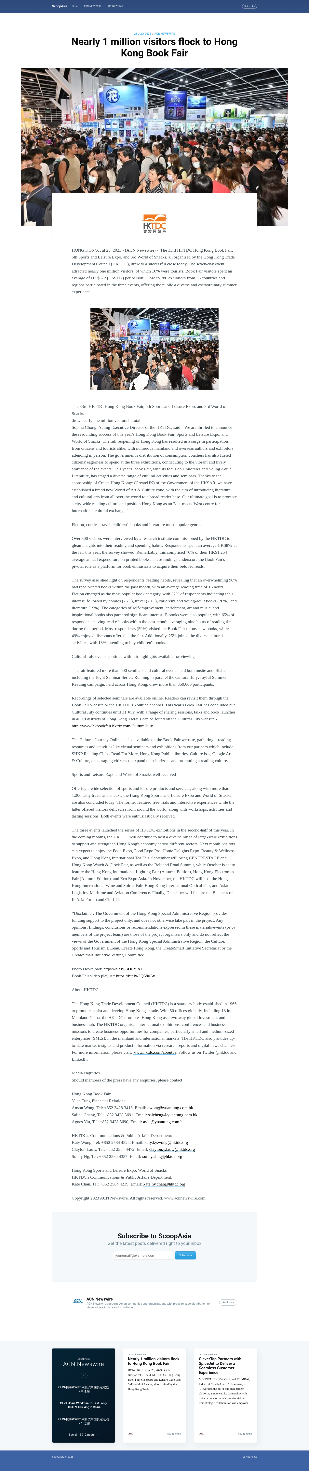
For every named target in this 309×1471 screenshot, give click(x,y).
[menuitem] (75, 6)
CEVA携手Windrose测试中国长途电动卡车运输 (83, 1421)
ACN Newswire (93, 6)
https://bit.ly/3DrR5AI (122, 968)
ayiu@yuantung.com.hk (164, 1121)
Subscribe (249, 6)
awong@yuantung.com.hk (170, 1107)
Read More (228, 1302)
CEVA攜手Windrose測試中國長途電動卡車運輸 (83, 1389)
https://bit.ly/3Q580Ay (135, 975)
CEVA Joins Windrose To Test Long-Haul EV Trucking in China (83, 1405)
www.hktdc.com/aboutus (154, 1052)
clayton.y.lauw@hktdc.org (172, 1149)
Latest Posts (250, 1456)
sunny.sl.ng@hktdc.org (162, 1156)
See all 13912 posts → (83, 1434)
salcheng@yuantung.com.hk (172, 1114)
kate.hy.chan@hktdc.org (164, 1184)
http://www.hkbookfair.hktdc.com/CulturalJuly (112, 725)
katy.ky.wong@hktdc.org (166, 1142)
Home (75, 6)
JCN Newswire (116, 6)
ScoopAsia (59, 6)
